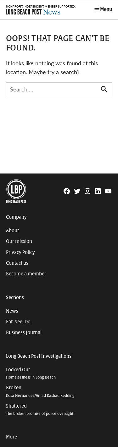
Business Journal (24, 332)
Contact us (17, 263)
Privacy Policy (20, 252)
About (12, 230)
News (12, 311)
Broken (40, 391)
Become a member (26, 274)
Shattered (39, 409)
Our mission (19, 241)
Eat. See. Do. (19, 322)
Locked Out (31, 373)
